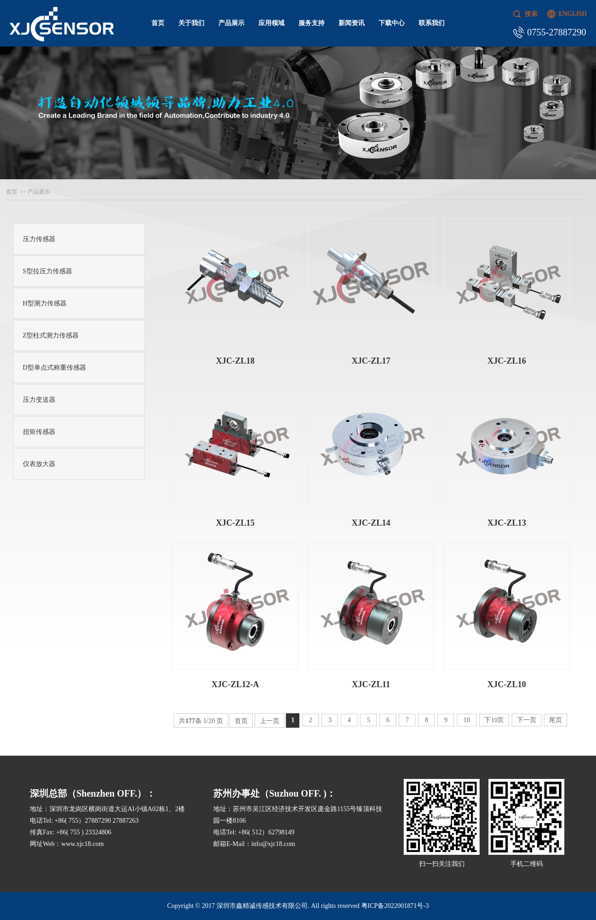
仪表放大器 (39, 463)
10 (467, 720)
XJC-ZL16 (507, 360)
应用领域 (271, 23)
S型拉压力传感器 (47, 271)
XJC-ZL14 (371, 523)
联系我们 (432, 23)
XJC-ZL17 (371, 360)
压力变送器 (39, 399)
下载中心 (392, 23)
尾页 (555, 720)
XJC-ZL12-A (235, 684)
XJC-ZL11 (371, 684)
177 (190, 720)
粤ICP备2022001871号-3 (395, 905)
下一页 (526, 720)
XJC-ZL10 (507, 684)
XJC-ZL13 (507, 523)
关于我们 (191, 23)
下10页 (494, 720)
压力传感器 (39, 239)
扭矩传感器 (39, 431)
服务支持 (311, 23)
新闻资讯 (352, 23)
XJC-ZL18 (235, 360)
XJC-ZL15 (235, 523)
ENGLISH (573, 13)
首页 (157, 23)
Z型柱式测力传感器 (51, 335)
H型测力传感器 (45, 303)
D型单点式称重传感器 (54, 367)
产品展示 (231, 23)
